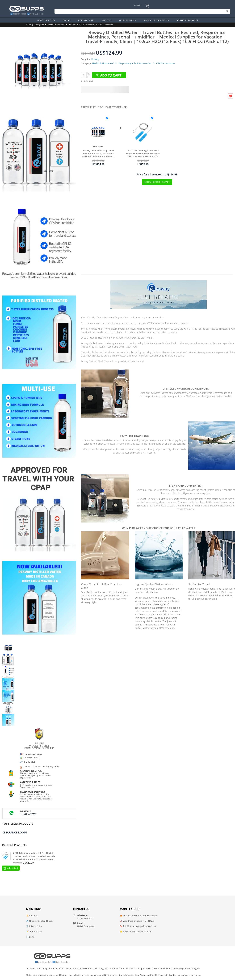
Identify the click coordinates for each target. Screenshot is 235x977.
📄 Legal (30, 936)
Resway (95, 59)
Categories (39, 24)
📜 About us (32, 915)
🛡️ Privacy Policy (34, 926)
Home (28, 24)
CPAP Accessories (105, 24)
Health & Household (56, 24)
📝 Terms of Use (34, 931)
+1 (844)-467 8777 (28, 814)
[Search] (142, 11)
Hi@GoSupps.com (86, 926)
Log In (137, 5)
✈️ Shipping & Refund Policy (39, 920)
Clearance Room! (14, 832)
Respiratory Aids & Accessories (81, 24)
